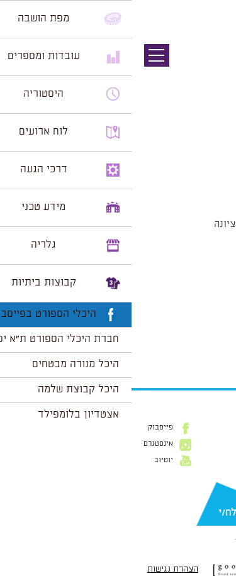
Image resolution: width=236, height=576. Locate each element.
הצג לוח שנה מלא (190, 346)
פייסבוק (29, 427)
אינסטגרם (27, 444)
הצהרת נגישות (41, 569)
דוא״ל (217, 492)
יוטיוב (32, 460)
